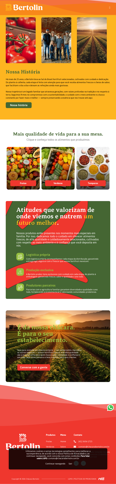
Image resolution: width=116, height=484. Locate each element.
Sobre (63, 446)
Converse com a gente (33, 367)
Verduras (50, 446)
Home (63, 441)
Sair (70, 463)
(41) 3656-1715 (85, 441)
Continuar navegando (55, 463)
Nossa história (18, 105)
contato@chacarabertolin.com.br (93, 446)
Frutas (49, 441)
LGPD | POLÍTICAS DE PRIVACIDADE (82, 479)
